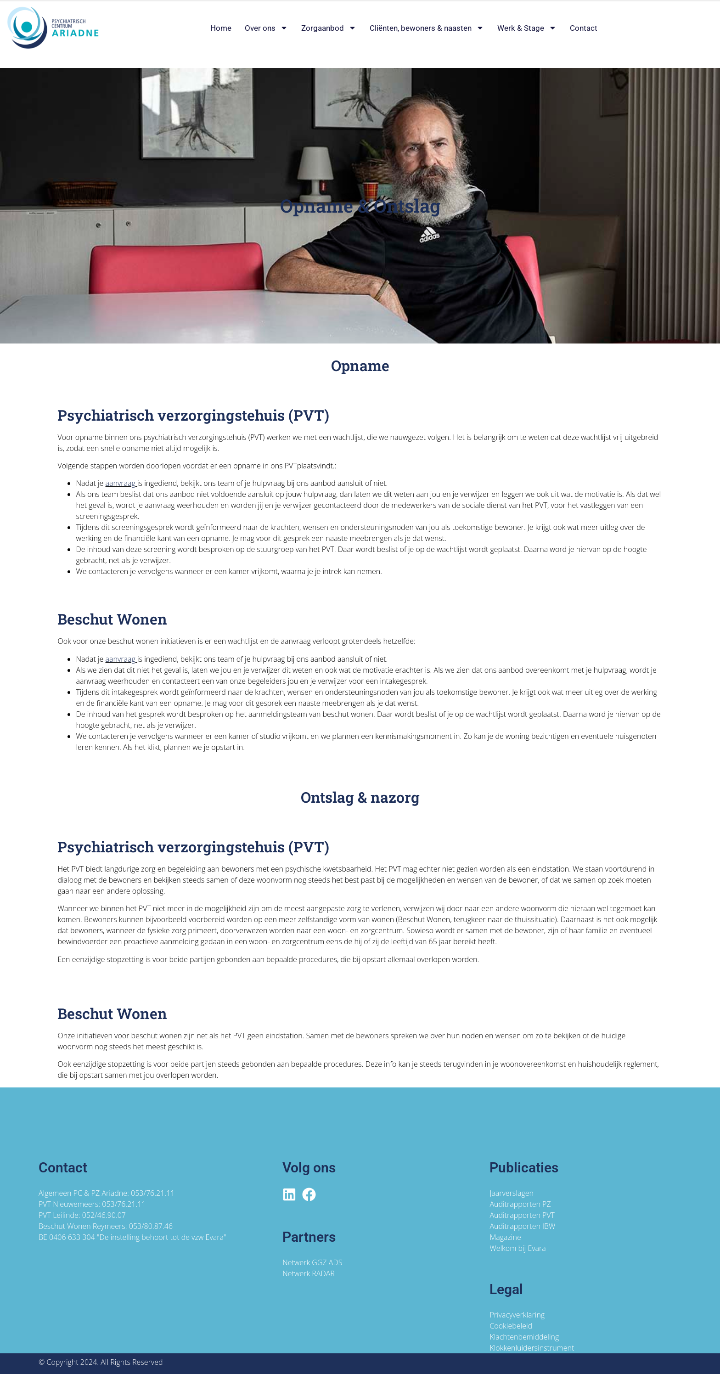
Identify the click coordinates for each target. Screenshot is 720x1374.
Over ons (266, 28)
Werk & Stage (527, 28)
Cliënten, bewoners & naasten (427, 28)
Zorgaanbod (328, 28)
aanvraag (120, 483)
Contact (583, 28)
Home (220, 28)
